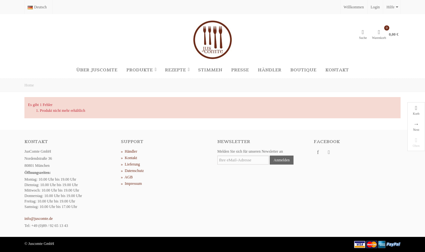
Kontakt (337, 70)
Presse (240, 70)
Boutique (303, 70)
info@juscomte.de (38, 218)
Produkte (141, 70)
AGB (127, 177)
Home (29, 85)
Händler (269, 70)
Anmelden (282, 160)
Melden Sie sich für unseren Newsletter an (250, 151)
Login (375, 7)
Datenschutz (132, 170)
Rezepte (177, 70)
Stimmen (210, 70)
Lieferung (130, 164)
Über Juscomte (96, 70)
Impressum (131, 183)
